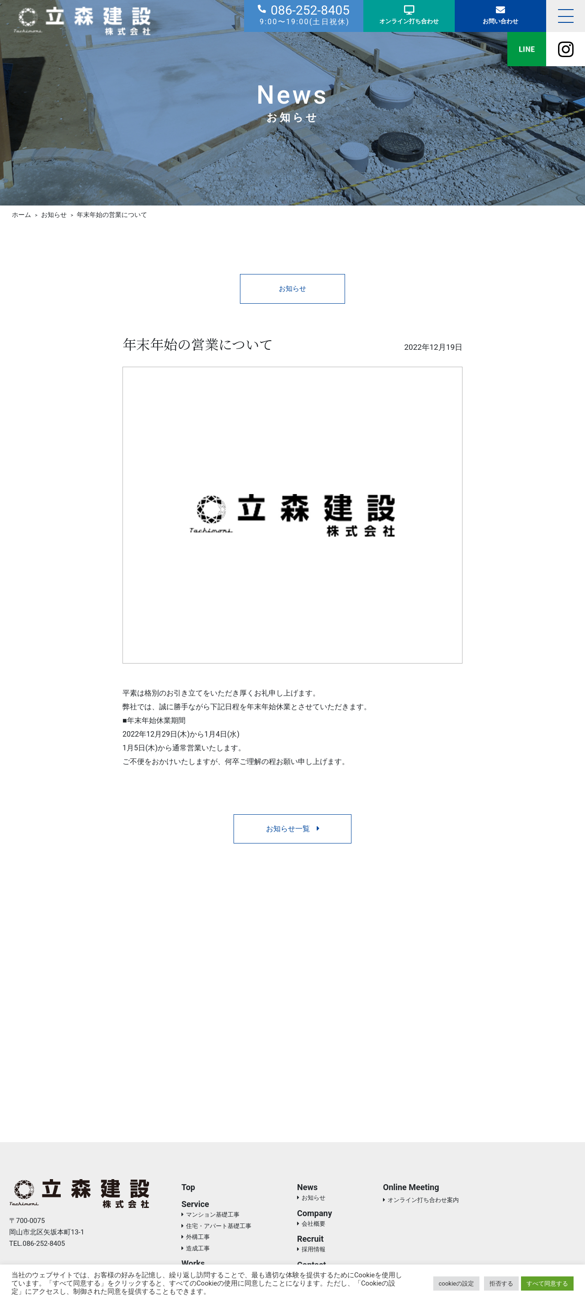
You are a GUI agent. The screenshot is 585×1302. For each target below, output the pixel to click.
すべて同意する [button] (547, 1283)
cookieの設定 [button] (456, 1283)
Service (195, 1206)
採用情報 (313, 1251)
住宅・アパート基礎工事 (218, 1227)
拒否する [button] (501, 1283)
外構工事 (198, 1238)
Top (188, 1189)
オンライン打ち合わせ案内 (423, 1201)
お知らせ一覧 (293, 829)
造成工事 (198, 1249)
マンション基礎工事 (212, 1216)
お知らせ (292, 289)
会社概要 (313, 1225)
